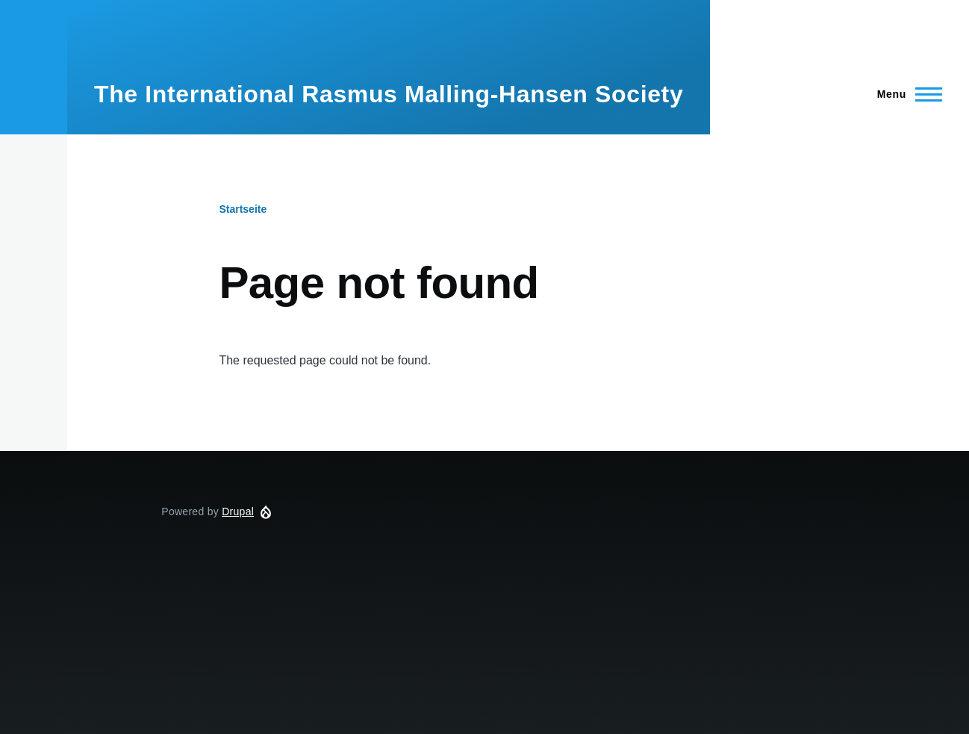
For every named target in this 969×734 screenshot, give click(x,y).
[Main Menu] (905, 94)
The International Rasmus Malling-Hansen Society (388, 94)
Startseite (243, 209)
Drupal (238, 511)
